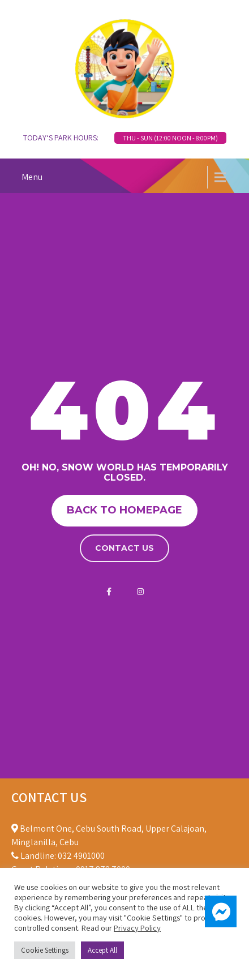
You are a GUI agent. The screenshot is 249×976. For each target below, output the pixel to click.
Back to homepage (124, 510)
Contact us (124, 548)
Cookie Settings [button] (44, 950)
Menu (32, 177)
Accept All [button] (102, 950)
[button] (221, 911)
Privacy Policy (137, 927)
